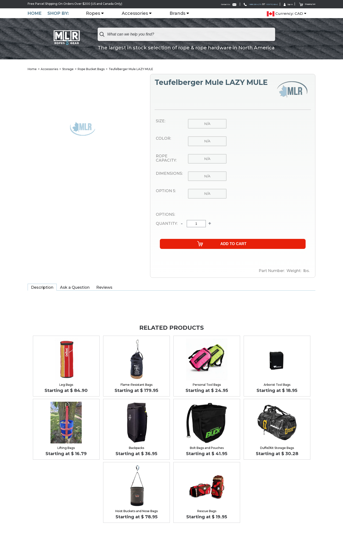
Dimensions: (169, 174)
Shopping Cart (302, 3)
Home (35, 13)
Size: (160, 121)
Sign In (276, 4)
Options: (165, 214)
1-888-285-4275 (223, 4)
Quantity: (166, 224)
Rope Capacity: (166, 158)
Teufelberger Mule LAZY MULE (131, 69)
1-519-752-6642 (253, 4)
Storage (68, 69)
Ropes (97, 13)
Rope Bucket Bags (91, 69)
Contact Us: (190, 4)
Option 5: (166, 191)
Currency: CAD (285, 13)
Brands (181, 13)
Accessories (139, 13)
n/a (207, 124)
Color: (163, 139)
